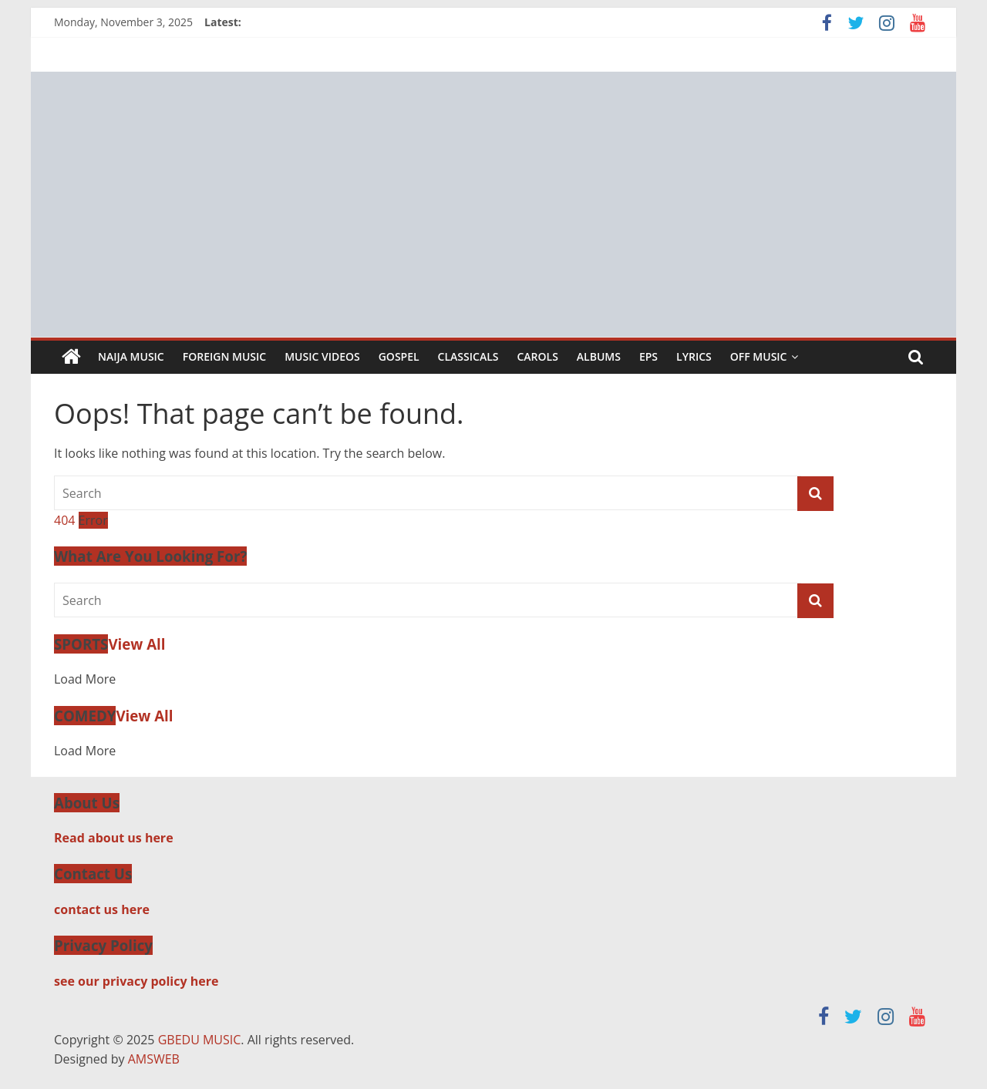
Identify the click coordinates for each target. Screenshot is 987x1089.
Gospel (399, 356)
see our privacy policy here (136, 981)
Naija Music (131, 356)
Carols (537, 356)
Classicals (468, 356)
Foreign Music (224, 356)
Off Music (758, 356)
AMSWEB (154, 1058)
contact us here (102, 909)
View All (136, 644)
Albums (599, 356)
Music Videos (322, 356)
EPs (648, 356)
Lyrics (694, 356)
